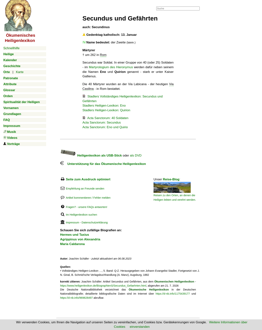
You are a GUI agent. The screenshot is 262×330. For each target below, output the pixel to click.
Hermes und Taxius (74, 234)
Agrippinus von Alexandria (80, 239)
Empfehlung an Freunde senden (85, 188)
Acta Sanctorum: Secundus (101, 122)
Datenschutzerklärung (95, 222)
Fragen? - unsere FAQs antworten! (86, 207)
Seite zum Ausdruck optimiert (88, 179)
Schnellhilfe (11, 48)
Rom (103, 55)
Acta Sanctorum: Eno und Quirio (105, 127)
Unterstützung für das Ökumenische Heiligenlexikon (103, 164)
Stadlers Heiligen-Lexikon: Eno (104, 105)
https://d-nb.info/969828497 (76, 297)
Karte (20, 72)
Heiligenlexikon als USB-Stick (91, 155)
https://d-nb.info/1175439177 (173, 293)
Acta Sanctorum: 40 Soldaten (107, 118)
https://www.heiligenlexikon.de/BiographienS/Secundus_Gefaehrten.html (103, 285)
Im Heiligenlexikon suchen (81, 214)
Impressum (72, 222)
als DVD (135, 155)
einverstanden (140, 327)
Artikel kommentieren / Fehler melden (88, 197)
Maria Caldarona (72, 244)
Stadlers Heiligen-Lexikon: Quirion (106, 110)
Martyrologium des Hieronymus (111, 67)
